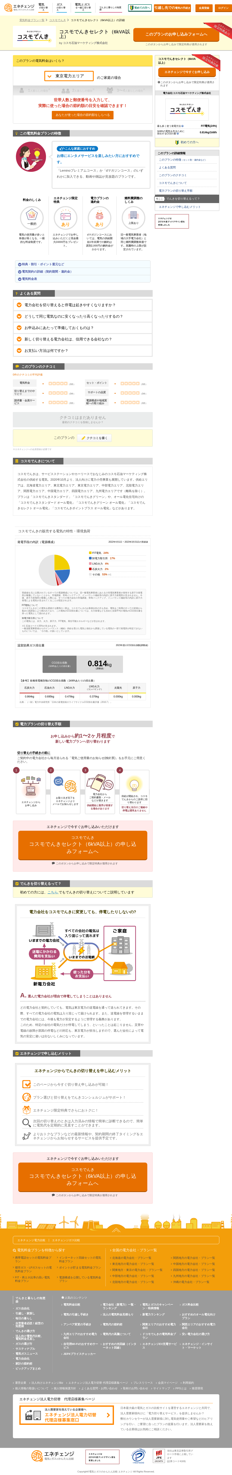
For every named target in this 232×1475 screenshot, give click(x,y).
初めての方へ (140, 7)
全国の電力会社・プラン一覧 (134, 1250)
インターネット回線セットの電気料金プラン (80, 1259)
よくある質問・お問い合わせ (99, 1388)
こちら (53, 892)
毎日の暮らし (23, 1318)
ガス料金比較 (190, 1304)
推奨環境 (197, 1388)
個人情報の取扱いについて (32, 1388)
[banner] (66, 1415)
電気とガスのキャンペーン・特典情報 (157, 1306)
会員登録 (204, 7)
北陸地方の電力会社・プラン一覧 (133, 1282)
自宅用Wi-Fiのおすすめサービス (80, 1345)
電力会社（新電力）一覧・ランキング (119, 1306)
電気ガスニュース (26, 1353)
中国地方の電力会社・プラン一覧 (194, 1263)
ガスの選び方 (23, 1343)
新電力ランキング (153, 1314)
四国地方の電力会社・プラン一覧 (194, 1269)
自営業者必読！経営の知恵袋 (29, 1325)
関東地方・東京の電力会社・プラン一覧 (137, 1269)
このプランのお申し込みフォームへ (176, 34)
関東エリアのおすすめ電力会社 (159, 1326)
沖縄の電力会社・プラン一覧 (191, 1282)
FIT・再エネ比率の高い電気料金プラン (32, 1279)
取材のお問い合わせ (135, 1388)
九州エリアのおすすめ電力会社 (80, 1335)
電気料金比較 (71, 1304)
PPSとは (181, 1388)
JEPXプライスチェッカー (79, 1353)
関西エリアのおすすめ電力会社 (198, 1326)
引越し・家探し (25, 1313)
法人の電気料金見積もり (118, 1314)
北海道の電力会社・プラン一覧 (131, 1257)
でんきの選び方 (25, 1331)
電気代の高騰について (117, 1334)
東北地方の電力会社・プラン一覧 (133, 1263)
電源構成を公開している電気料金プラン (80, 1279)
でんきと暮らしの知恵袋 (110, 8)
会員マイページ (168, 1382)
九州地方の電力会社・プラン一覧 (194, 1276)
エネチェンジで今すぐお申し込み (187, 72)
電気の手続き (172, 7)
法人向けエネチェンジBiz (47, 1382)
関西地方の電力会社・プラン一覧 (194, 1257)
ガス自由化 (22, 1308)
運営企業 (20, 1382)
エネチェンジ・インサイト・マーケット (197, 1345)
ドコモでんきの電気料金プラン (159, 1335)
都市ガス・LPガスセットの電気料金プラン (33, 1269)
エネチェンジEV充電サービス (159, 1345)
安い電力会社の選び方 (196, 1334)
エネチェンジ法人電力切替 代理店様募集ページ (98, 1382)
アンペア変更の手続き (77, 1324)
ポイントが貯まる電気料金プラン (80, 1267)
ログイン (223, 7)
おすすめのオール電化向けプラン (198, 1316)
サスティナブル (25, 1348)
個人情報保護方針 (65, 1388)
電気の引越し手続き (76, 1314)
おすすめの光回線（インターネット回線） (119, 1345)
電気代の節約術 (112, 1324)
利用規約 (188, 1382)
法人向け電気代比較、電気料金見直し (29, 1337)
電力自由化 (22, 1358)
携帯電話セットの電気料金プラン (33, 1259)
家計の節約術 (23, 1363)
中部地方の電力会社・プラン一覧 (133, 1276)
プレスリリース (143, 1382)
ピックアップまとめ (28, 1368)
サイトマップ (161, 1388)
